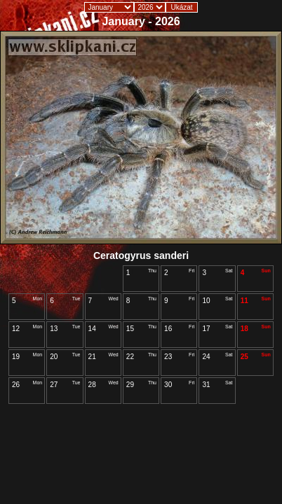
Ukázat (181, 7)
